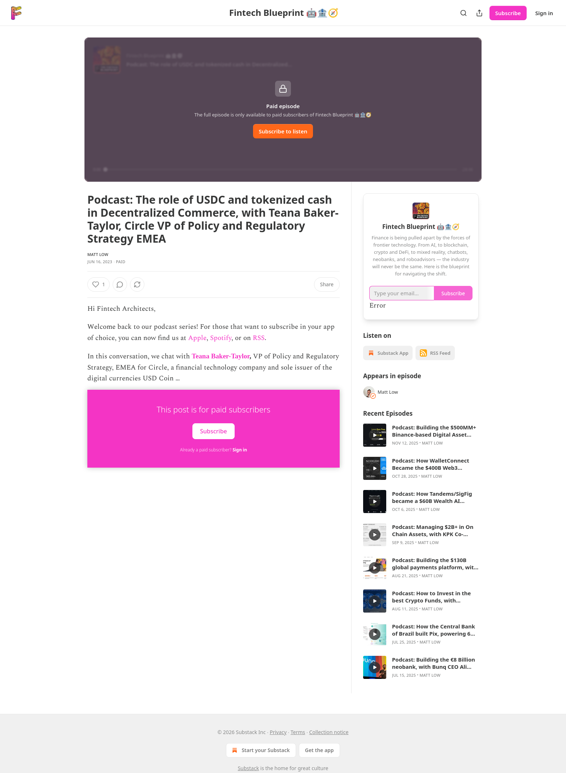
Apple (197, 338)
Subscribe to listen (283, 131)
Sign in (544, 13)
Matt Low (97, 254)
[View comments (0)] (139, 284)
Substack (248, 768)
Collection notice (329, 732)
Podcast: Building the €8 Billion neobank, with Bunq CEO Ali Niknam (433, 663)
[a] (374, 435)
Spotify (220, 338)
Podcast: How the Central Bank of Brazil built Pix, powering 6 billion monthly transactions (433, 630)
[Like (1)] (98, 284)
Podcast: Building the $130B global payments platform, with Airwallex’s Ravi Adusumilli (434, 563)
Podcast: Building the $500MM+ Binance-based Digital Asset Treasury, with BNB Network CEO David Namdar (434, 431)
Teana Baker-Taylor (220, 356)
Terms (298, 732)
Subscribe (508, 13)
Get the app (319, 750)
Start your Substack (260, 750)
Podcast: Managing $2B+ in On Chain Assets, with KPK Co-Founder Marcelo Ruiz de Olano (434, 530)
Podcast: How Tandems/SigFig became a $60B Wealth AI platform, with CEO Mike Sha (432, 497)
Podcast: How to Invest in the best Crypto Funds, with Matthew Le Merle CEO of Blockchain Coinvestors (431, 596)
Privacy (278, 732)
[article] (421, 435)
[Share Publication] (479, 13)
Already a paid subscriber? (213, 450)
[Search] (463, 13)
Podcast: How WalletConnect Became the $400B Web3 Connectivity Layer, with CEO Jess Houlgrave (430, 464)
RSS (259, 338)
